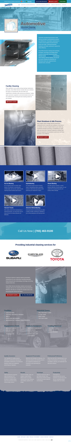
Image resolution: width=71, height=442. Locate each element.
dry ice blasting (49, 55)
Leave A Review (44, 436)
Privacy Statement (35, 436)
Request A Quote (53, 1)
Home (18, 436)
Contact (51, 436)
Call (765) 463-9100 (27, 294)
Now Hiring (63, 1)
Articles (23, 436)
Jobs (27, 436)
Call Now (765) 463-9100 (41, 1)
